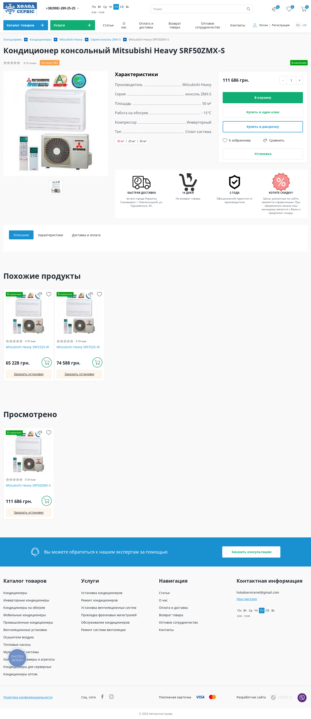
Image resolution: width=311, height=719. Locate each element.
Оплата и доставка (146, 25)
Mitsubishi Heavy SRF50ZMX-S (28, 485)
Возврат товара (175, 25)
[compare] (40, 294)
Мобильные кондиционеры (24, 615)
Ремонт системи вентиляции (103, 630)
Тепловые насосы (17, 644)
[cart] (304, 9)
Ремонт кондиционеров (99, 600)
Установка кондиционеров (101, 593)
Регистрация (281, 25)
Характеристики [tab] (50, 235)
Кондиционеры (40, 39)
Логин (263, 25)
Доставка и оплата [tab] (86, 235)
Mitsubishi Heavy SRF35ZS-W (78, 347)
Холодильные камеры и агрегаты (29, 659)
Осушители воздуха (18, 637)
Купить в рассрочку (263, 126)
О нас (124, 25)
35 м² (143, 141)
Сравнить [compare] (273, 140)
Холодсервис (12, 39)
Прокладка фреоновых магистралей (109, 615)
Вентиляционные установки (25, 630)
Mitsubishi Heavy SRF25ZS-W (27, 347)
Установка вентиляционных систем (108, 607)
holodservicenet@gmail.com (258, 592)
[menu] (25, 25)
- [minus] (282, 80)
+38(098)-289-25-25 (60, 8)
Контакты (237, 25)
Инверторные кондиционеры (26, 600)
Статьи (108, 25)
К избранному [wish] (237, 140)
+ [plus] (299, 80)
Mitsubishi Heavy (71, 39)
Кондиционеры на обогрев (24, 607)
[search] (249, 9)
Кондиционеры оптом (20, 674)
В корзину (262, 97)
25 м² (131, 141)
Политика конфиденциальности (28, 697)
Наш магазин (247, 599)
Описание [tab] (21, 235)
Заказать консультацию (251, 552)
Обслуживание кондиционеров (105, 622)
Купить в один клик (262, 112)
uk (305, 25)
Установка (262, 154)
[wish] (49, 294)
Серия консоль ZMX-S (106, 39)
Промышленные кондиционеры (28, 622)
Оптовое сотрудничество (207, 25)
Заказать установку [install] (29, 374)
